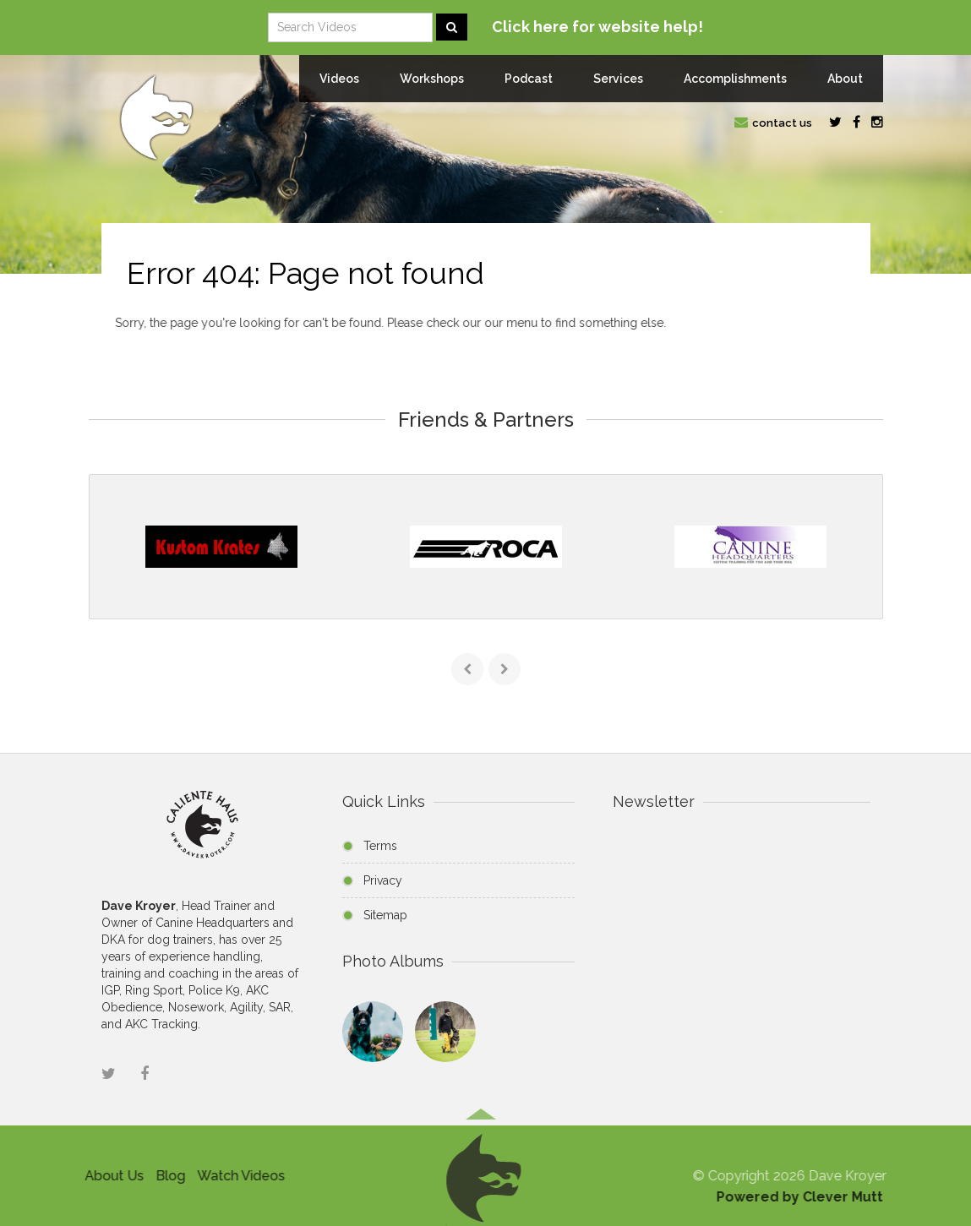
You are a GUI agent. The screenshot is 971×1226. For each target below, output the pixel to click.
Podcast (529, 78)
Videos (339, 78)
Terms (380, 846)
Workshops (432, 78)
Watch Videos (237, 1176)
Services (618, 78)
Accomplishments (735, 78)
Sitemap (385, 915)
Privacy (382, 880)
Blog (166, 1176)
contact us (773, 123)
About (845, 78)
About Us (109, 1176)
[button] (481, 1174)
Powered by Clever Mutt (804, 1197)
